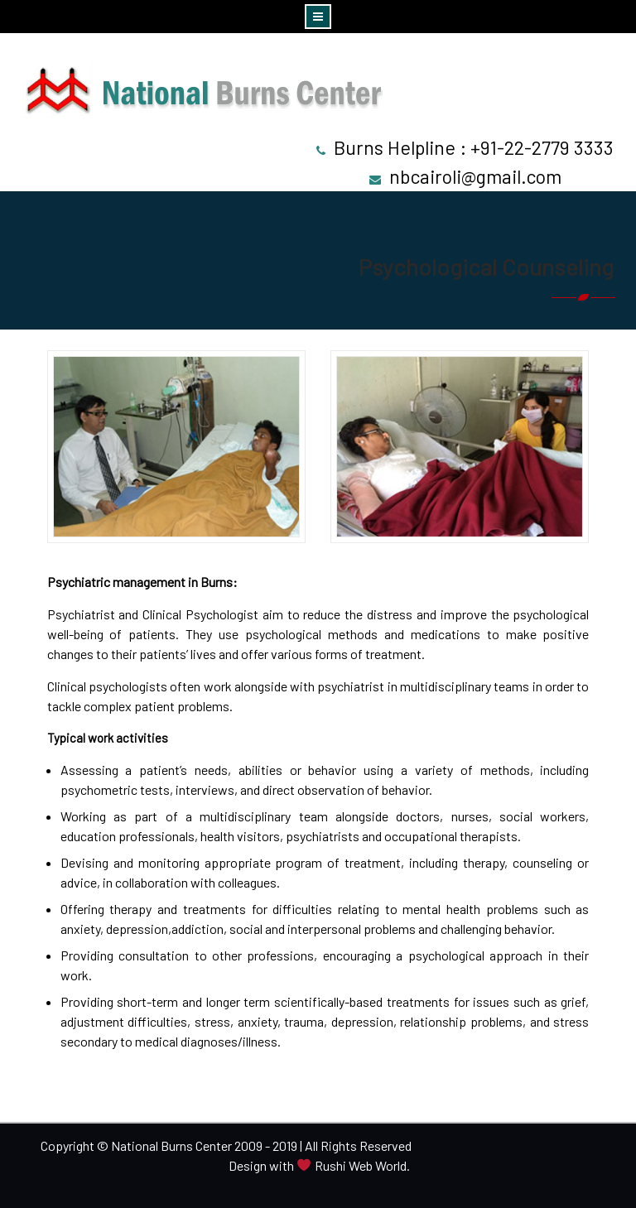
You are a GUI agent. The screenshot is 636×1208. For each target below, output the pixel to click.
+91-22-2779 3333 (542, 147)
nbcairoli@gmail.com (475, 176)
